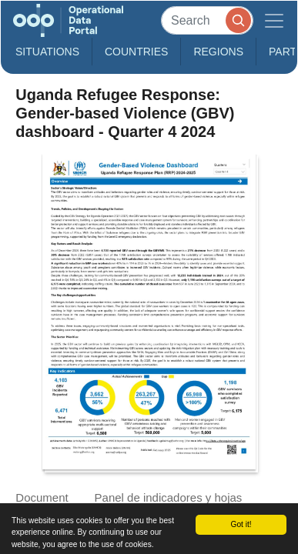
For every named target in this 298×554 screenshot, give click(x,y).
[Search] (207, 20)
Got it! (241, 524)
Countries (136, 51)
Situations (47, 51)
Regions (218, 51)
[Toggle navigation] (274, 20)
